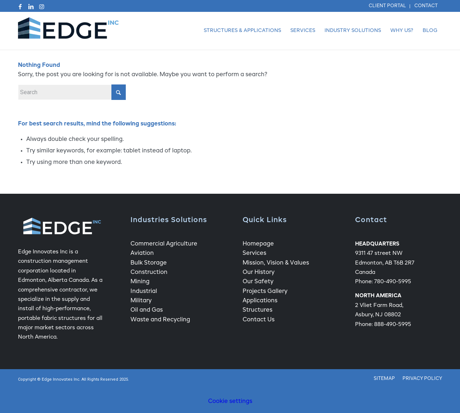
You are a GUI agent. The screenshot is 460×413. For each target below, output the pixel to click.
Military (141, 301)
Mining (140, 282)
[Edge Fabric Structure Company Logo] (68, 30)
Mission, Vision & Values (276, 263)
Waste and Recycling (160, 320)
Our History (259, 272)
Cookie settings (230, 401)
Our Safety (258, 282)
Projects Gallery (265, 291)
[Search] (72, 92)
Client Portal (387, 6)
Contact (426, 6)
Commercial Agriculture (163, 244)
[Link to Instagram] (41, 6)
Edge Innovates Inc (60, 380)
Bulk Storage (148, 263)
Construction (148, 272)
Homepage (258, 244)
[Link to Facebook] (20, 6)
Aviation (142, 253)
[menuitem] (387, 6)
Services (254, 253)
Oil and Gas (146, 310)
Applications (260, 301)
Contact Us (259, 320)
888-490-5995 (392, 324)
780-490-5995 (392, 281)
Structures (257, 310)
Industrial (143, 291)
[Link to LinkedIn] (31, 6)
